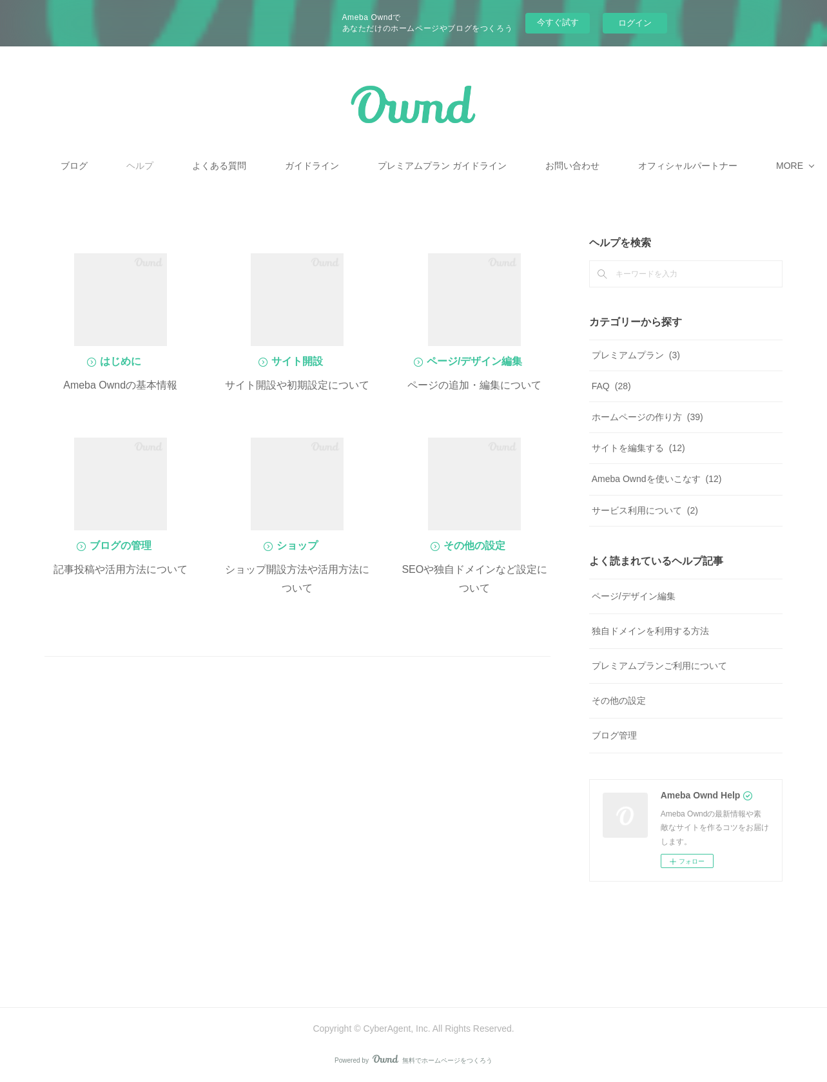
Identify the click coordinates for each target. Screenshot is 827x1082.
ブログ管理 (614, 735)
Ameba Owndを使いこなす (657, 479)
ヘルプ (232, 165)
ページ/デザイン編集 (474, 361)
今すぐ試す (558, 22)
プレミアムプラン (636, 355)
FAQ (611, 386)
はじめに (120, 361)
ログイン (635, 23)
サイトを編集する (638, 448)
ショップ (297, 545)
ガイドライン (404, 165)
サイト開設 (297, 361)
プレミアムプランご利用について (659, 666)
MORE (650, 165)
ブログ (166, 165)
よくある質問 (311, 165)
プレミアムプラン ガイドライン (534, 165)
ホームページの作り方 (647, 417)
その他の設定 (474, 545)
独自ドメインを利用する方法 (650, 631)
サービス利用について (645, 510)
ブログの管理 (120, 545)
